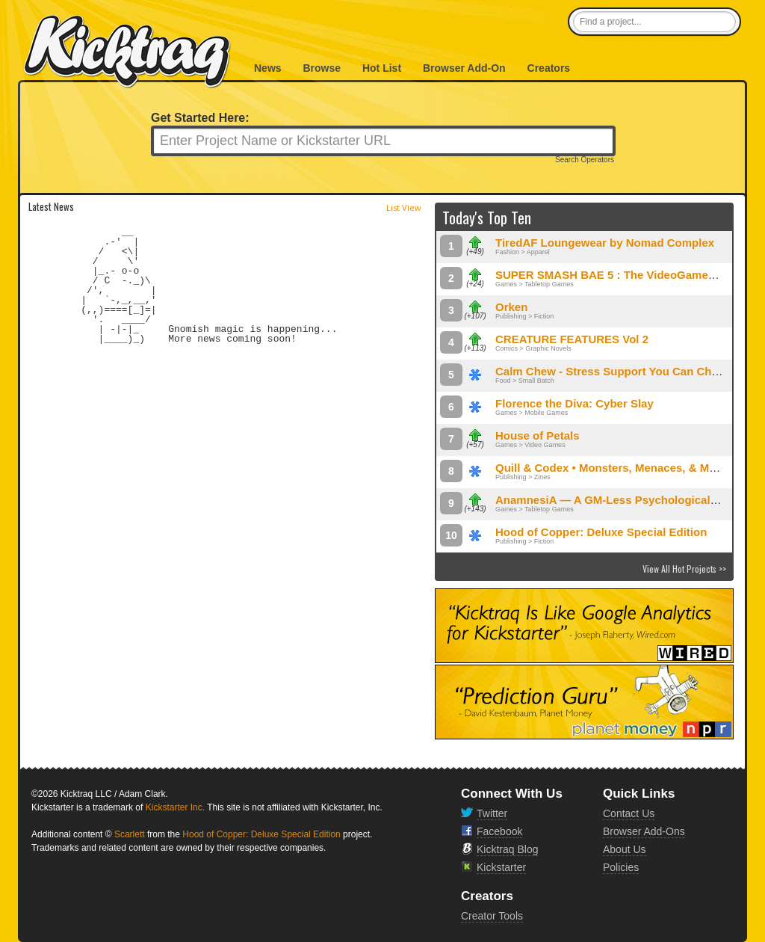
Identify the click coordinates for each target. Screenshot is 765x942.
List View (403, 207)
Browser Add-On (464, 68)
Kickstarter (501, 867)
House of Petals (537, 435)
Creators (549, 68)
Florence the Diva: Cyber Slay (574, 403)
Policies (621, 867)
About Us (624, 849)
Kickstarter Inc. (175, 807)
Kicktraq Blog (507, 849)
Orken (511, 307)
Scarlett (129, 834)
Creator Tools (492, 916)
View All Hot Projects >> (684, 568)
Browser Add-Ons (644, 831)
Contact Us (628, 813)
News (268, 68)
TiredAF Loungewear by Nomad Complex (604, 242)
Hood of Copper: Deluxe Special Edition (601, 532)
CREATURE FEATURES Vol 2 (571, 339)
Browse (322, 68)
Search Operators (584, 160)
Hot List (381, 68)
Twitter (492, 813)
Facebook (499, 831)
